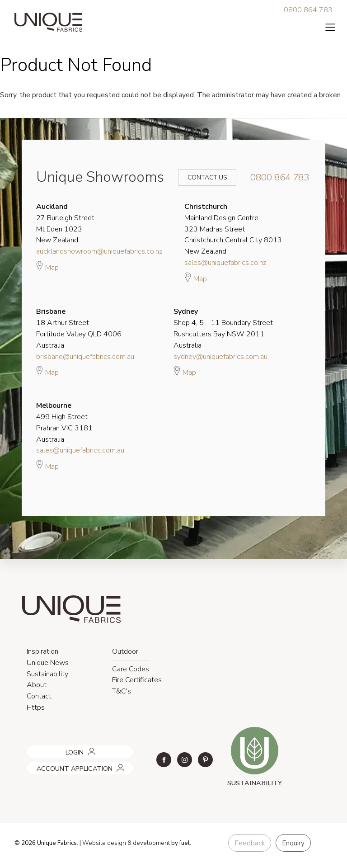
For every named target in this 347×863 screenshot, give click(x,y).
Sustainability (47, 674)
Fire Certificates (137, 680)
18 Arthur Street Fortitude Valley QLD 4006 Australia (79, 328)
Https (36, 707)
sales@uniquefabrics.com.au (80, 450)
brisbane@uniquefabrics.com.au (85, 357)
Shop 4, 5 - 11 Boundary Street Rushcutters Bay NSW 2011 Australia (223, 328)
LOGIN (34, 748)
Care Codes (130, 669)
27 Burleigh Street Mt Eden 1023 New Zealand (65, 223)
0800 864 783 (308, 10)
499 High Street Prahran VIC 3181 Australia (64, 422)
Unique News (48, 663)
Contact (39, 696)
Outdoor (125, 651)
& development (148, 843)
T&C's (121, 691)
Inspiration (42, 651)
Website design (104, 843)
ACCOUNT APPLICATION (61, 764)
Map (47, 266)
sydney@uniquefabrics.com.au (220, 357)
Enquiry (293, 843)
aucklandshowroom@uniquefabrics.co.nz (99, 251)
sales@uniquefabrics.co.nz (225, 263)
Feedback (249, 843)
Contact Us (201, 177)
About (37, 685)
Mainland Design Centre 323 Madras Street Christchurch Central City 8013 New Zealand (233, 229)
